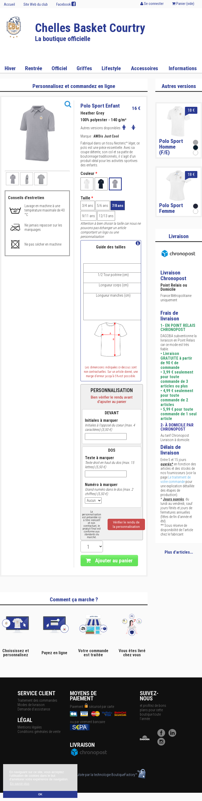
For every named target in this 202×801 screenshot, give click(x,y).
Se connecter (152, 4)
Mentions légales (30, 727)
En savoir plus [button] (19, 784)
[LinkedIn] (173, 735)
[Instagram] (162, 744)
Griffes (84, 68)
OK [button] (40, 794)
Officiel (59, 68)
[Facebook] (162, 735)
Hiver (10, 68)
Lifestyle (111, 68)
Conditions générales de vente (39, 732)
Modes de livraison (31, 705)
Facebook (66, 4)
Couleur (88, 174)
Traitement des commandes (37, 700)
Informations (183, 68)
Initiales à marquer (101, 420)
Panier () (183, 4)
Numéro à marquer (101, 485)
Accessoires (144, 68)
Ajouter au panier (109, 560)
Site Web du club (35, 4)
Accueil (9, 4)
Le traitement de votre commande (175, 479)
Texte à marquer (99, 458)
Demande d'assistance (34, 709)
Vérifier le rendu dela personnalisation (126, 524)
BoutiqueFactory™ (128, 775)
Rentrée (33, 68)
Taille (86, 198)
